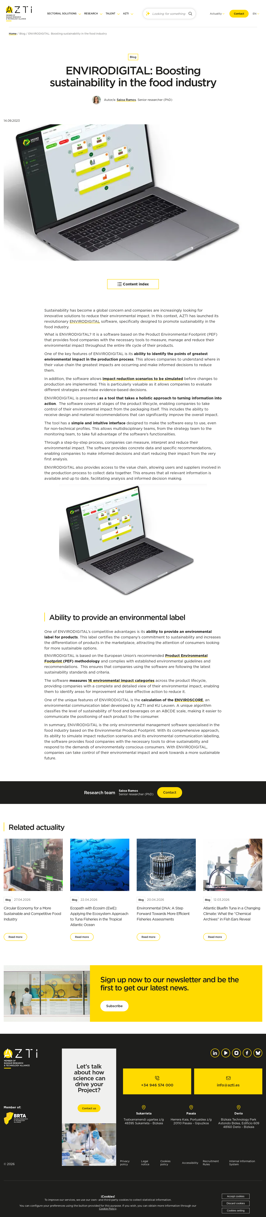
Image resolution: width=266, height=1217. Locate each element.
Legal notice (145, 1163)
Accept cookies (235, 1196)
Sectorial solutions (61, 13)
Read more (15, 937)
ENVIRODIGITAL (85, 321)
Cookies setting (236, 1210)
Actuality (213, 13)
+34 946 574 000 (157, 1085)
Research (91, 13)
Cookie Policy (107, 1208)
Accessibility (190, 1162)
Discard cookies (236, 1203)
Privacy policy (124, 1163)
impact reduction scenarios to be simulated (143, 378)
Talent (110, 13)
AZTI (126, 13)
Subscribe (114, 1006)
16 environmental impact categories (121, 680)
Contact (236, 13)
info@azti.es (228, 1085)
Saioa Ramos (126, 100)
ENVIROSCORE (189, 700)
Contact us (89, 1108)
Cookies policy (165, 1163)
